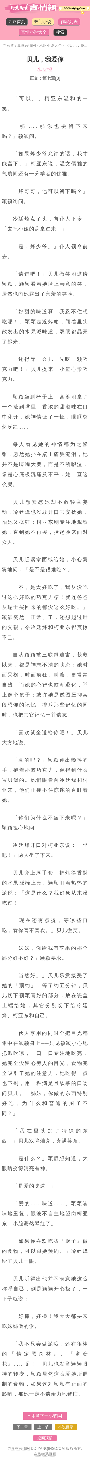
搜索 (60, 32)
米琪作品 (45, 69)
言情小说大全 (34, 32)
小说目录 (65, 1427)
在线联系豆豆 (45, 1454)
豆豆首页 (16, 21)
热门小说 (42, 21)
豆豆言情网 (26, 45)
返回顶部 (45, 1438)
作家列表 (69, 21)
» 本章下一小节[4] (45, 1416)
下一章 (22, 1427)
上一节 (43, 1427)
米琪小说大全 (50, 45)
